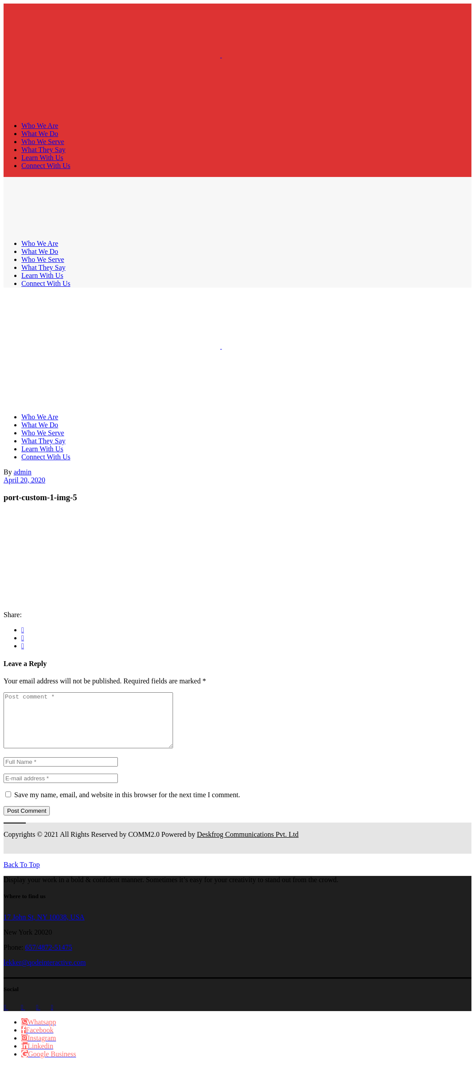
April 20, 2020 (24, 480)
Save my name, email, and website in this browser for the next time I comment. (127, 805)
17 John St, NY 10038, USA (44, 927)
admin (23, 472)
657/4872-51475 (48, 958)
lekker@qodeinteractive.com (45, 973)
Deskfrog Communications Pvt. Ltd (247, 845)
